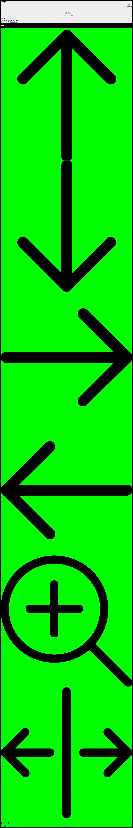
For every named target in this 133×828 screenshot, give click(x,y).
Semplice (4, 2)
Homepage (13, 22)
